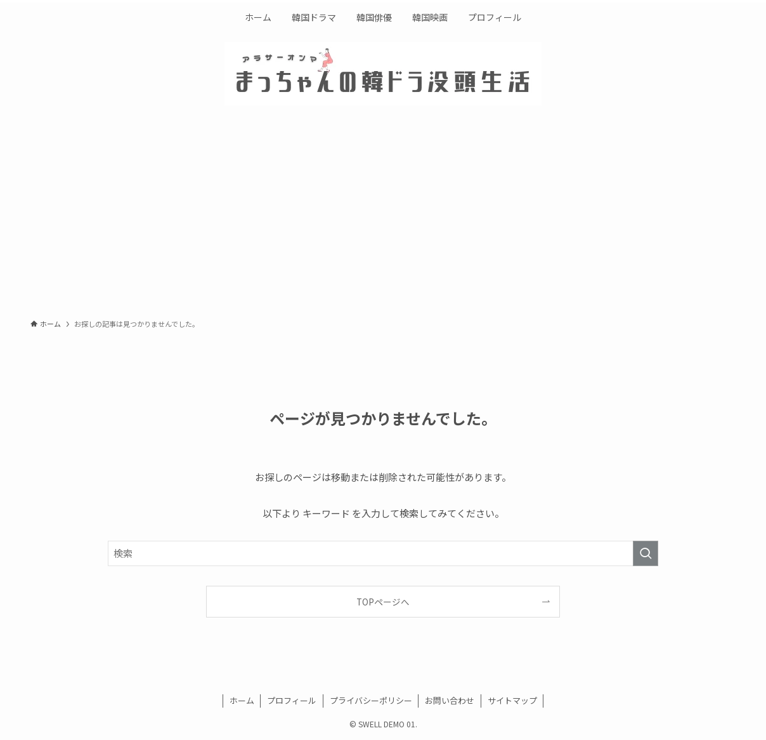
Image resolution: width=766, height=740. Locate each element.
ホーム (242, 700)
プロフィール (291, 700)
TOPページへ (383, 601)
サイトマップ (512, 700)
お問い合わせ (449, 700)
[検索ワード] (383, 553)
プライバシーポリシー (371, 700)
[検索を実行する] (645, 553)
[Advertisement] (383, 216)
